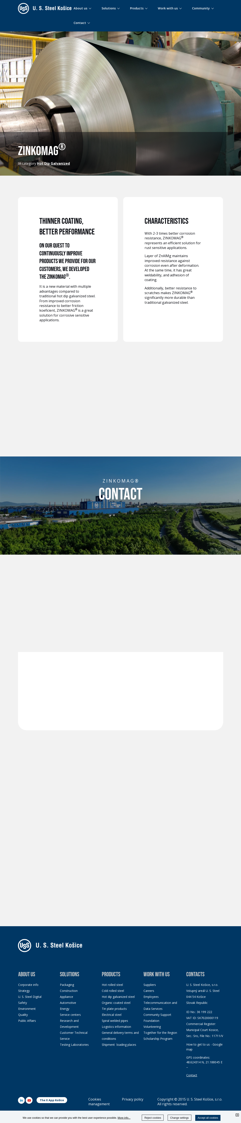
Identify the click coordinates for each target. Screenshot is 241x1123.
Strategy (24, 991)
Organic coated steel (116, 1003)
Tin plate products (114, 1009)
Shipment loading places (119, 1045)
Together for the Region (160, 1033)
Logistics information (116, 1027)
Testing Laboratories (74, 1045)
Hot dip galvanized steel (118, 997)
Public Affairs (27, 1021)
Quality (23, 1015)
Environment (27, 1009)
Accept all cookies (208, 1117)
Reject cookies (152, 1117)
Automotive (68, 1003)
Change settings (179, 1117)
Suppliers (149, 985)
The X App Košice (52, 1100)
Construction (69, 991)
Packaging (67, 985)
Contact (191, 1075)
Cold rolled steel (113, 991)
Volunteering (152, 1027)
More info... (124, 1117)
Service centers (70, 1015)
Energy (64, 1009)
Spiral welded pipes (115, 1021)
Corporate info (28, 985)
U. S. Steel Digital (29, 997)
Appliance (66, 997)
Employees (151, 997)
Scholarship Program (157, 1039)
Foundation (151, 1021)
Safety (22, 1003)
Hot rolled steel (112, 985)
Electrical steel (111, 1015)
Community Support (157, 1015)
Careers (148, 991)
